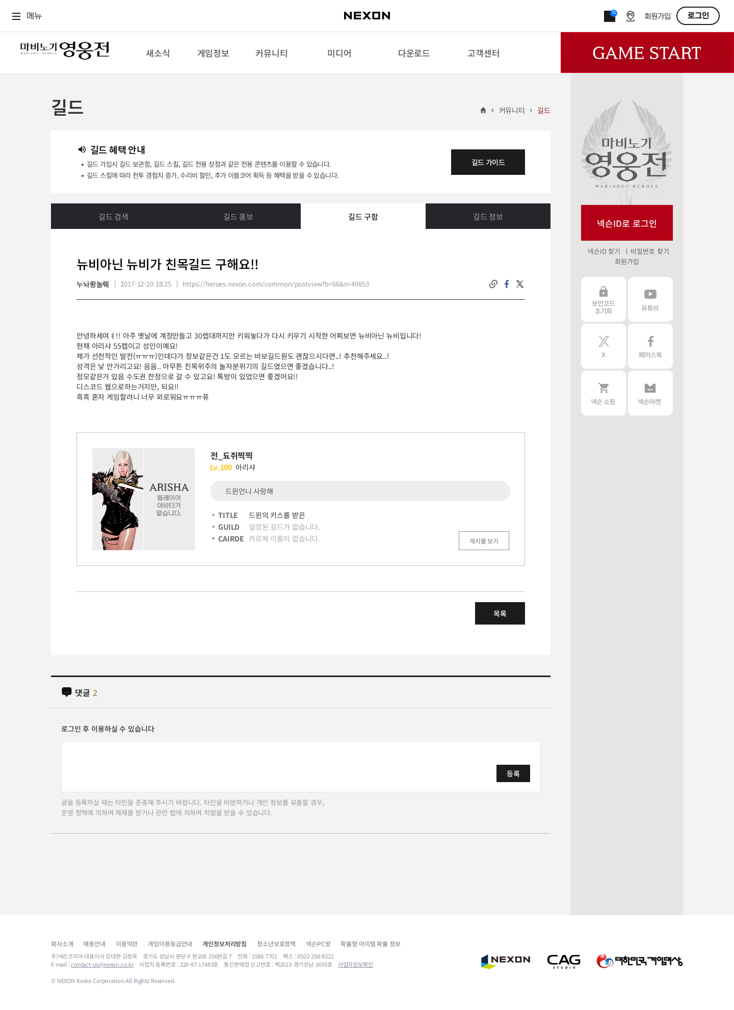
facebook (507, 284)
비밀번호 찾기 (650, 251)
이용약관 (127, 943)
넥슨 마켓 (650, 393)
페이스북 (650, 346)
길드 (543, 110)
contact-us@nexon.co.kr (102, 964)
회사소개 (62, 943)
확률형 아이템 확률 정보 (370, 943)
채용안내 (94, 943)
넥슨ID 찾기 (604, 251)
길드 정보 (488, 216)
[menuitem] (158, 52)
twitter (520, 284)
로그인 (698, 15)
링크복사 (493, 284)
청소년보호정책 (276, 943)
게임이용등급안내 (170, 943)
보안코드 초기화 (603, 299)
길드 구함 (363, 216)
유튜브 (650, 299)
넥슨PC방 (318, 943)
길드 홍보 (238, 216)
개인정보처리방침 (224, 943)
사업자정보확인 (355, 964)
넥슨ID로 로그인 (627, 223)
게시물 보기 (484, 540)
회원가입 (657, 16)
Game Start (647, 52)
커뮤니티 (512, 110)
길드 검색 (113, 216)
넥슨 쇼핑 (603, 393)
